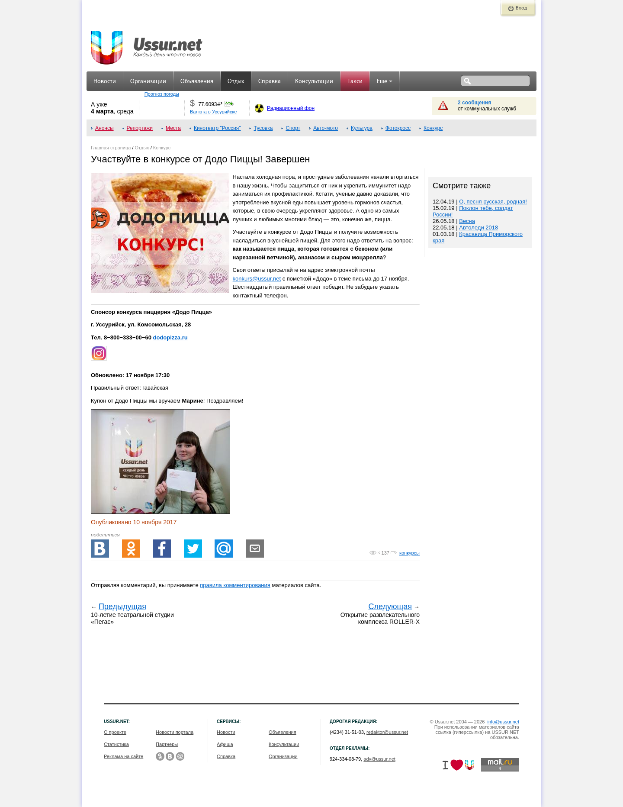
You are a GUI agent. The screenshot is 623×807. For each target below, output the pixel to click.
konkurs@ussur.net (257, 278)
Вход (521, 8)
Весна (467, 221)
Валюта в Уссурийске (213, 111)
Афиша (225, 744)
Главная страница (111, 147)
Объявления (196, 81)
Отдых (236, 81)
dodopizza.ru (170, 337)
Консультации (314, 81)
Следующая (390, 606)
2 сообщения (474, 103)
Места (173, 128)
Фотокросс (398, 128)
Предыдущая (122, 606)
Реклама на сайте (123, 756)
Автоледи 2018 (478, 227)
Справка (269, 81)
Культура (362, 128)
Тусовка (263, 128)
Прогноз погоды (162, 94)
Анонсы (104, 128)
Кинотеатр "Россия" (217, 128)
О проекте (115, 732)
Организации (148, 81)
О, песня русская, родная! (493, 201)
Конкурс (433, 128)
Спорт (293, 128)
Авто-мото (325, 128)
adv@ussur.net (379, 759)
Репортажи (140, 128)
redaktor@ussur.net (387, 732)
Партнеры (167, 744)
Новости (104, 81)
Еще (384, 81)
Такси (355, 81)
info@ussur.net (503, 721)
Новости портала (174, 732)
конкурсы (409, 552)
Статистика (116, 744)
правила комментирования (235, 585)
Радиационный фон (291, 108)
